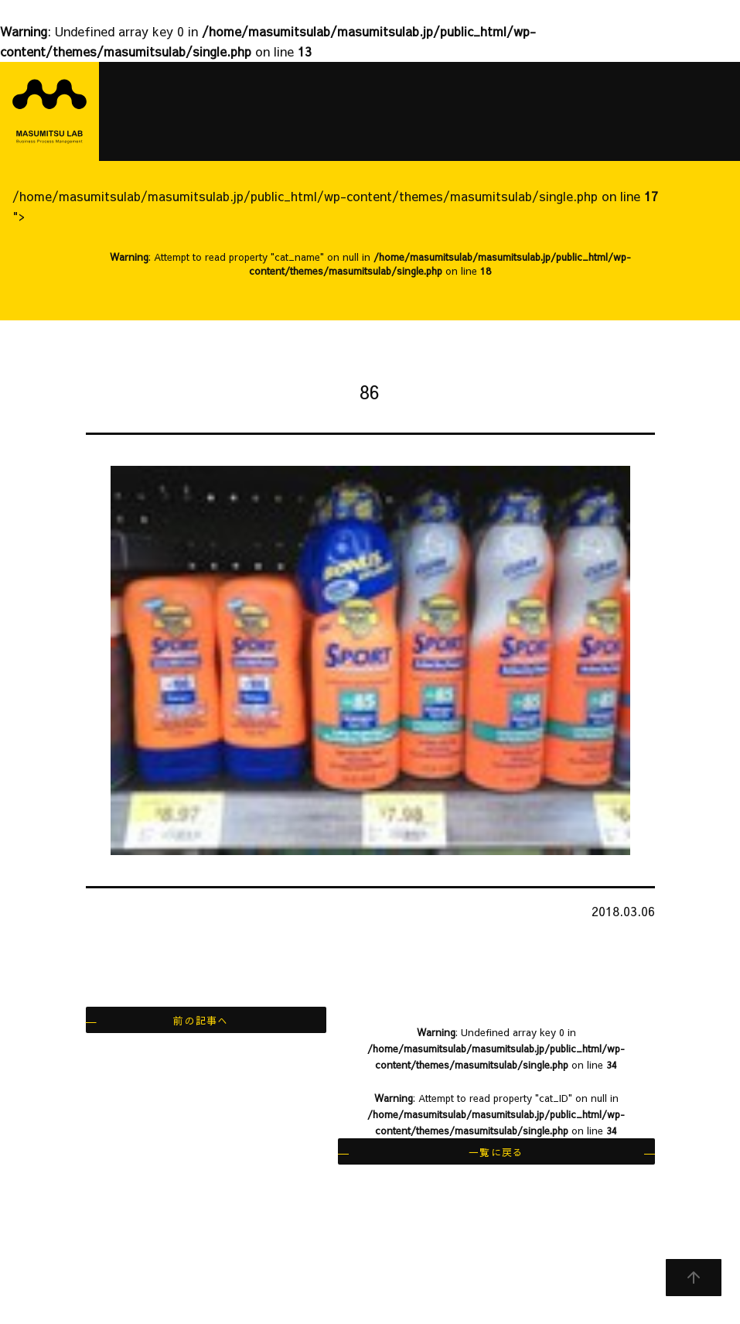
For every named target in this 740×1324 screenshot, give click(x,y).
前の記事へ (200, 1020)
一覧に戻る (496, 1151)
